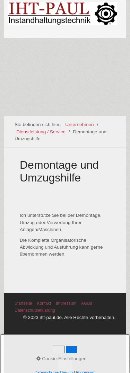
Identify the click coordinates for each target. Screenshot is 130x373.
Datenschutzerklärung (35, 310)
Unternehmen (79, 124)
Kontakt (44, 303)
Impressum (66, 303)
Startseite (23, 303)
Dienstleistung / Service (41, 131)
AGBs (86, 303)
